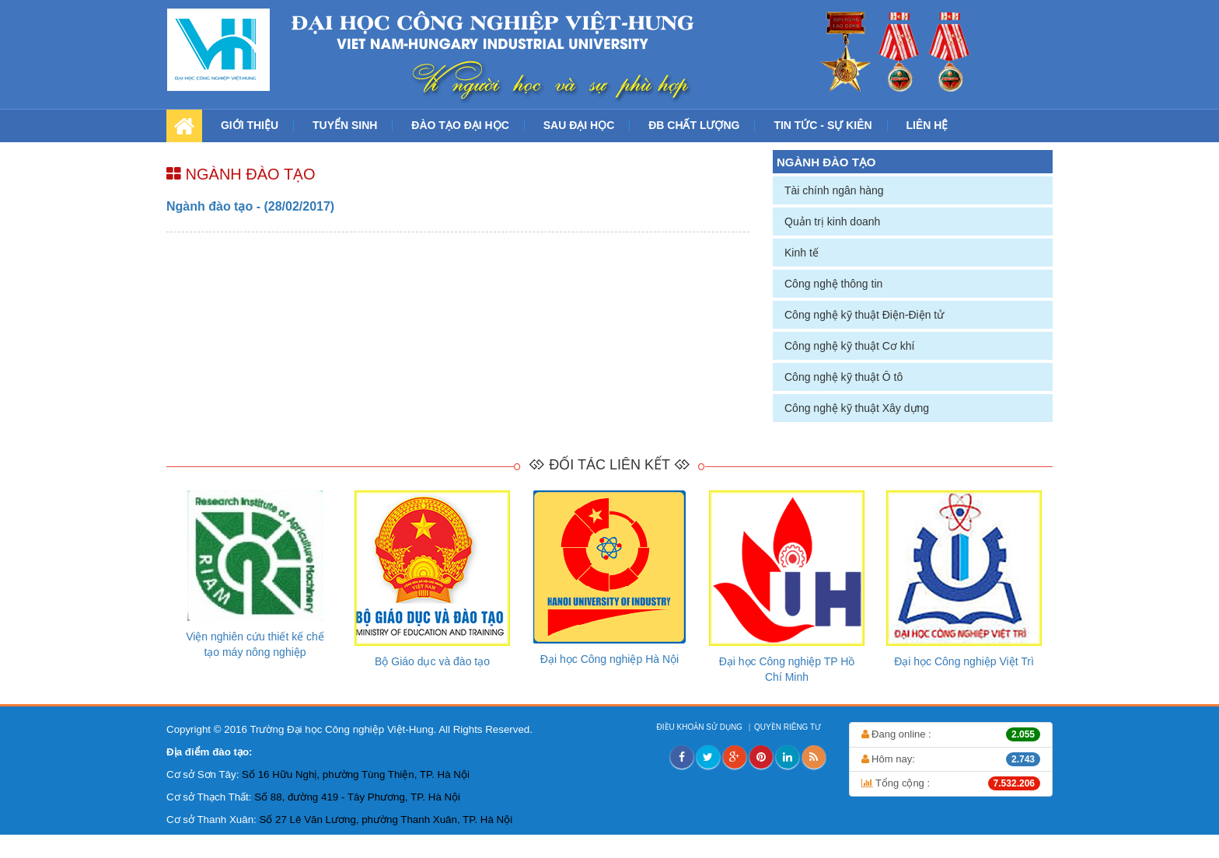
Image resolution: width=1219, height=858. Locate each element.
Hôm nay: (951, 759)
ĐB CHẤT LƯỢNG (693, 125)
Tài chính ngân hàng (834, 190)
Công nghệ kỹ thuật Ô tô (843, 377)
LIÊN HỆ (927, 125)
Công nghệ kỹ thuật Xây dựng (856, 408)
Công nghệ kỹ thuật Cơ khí (849, 346)
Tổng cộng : (951, 783)
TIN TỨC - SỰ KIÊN (822, 125)
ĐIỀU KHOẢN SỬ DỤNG (701, 727)
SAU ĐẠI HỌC (579, 125)
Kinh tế (801, 252)
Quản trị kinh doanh (832, 221)
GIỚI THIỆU (249, 125)
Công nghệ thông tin (833, 283)
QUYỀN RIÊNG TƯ (788, 727)
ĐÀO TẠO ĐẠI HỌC (459, 125)
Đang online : (951, 734)
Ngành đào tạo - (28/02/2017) (250, 206)
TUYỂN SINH (345, 125)
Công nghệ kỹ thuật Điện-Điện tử (864, 315)
